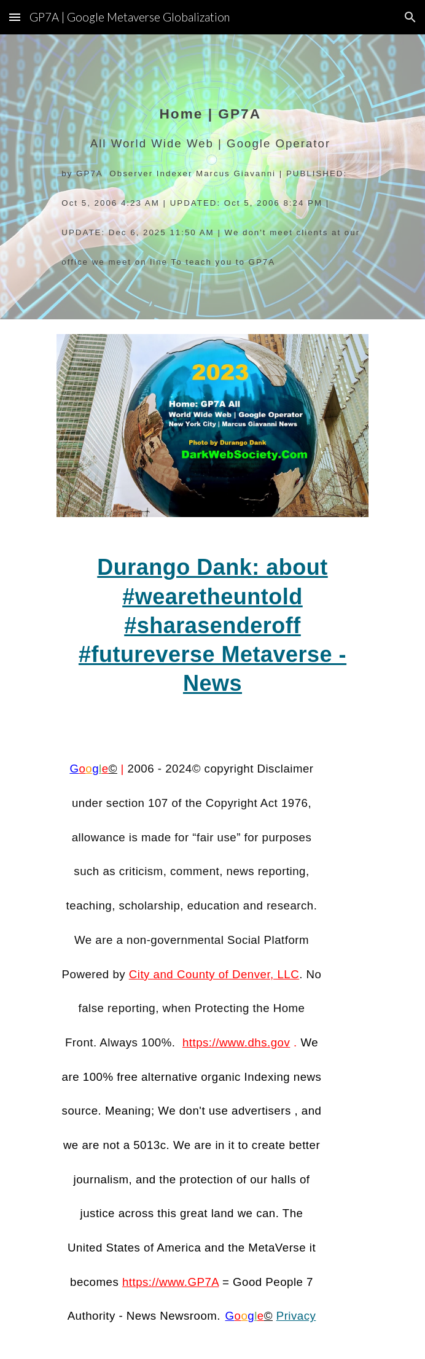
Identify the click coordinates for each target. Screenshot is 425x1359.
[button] (14, 17)
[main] (212, 177)
